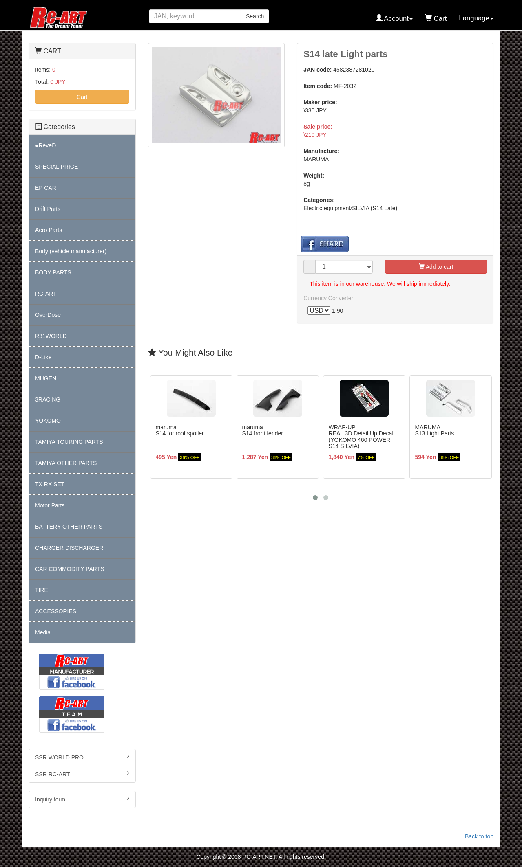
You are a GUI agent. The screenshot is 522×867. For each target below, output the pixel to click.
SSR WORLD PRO (82, 757)
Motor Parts (49, 505)
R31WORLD (51, 336)
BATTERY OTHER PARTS (68, 526)
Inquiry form (82, 799)
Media (43, 632)
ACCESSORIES (55, 611)
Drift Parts (47, 209)
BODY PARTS (53, 272)
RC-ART (46, 293)
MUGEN (45, 378)
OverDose (48, 315)
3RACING (47, 399)
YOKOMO (48, 420)
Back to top (479, 836)
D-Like (43, 357)
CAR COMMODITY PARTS (69, 569)
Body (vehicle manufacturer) (70, 251)
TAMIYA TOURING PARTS (69, 442)
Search (255, 16)
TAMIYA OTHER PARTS (66, 463)
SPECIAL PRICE (56, 166)
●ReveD (45, 145)
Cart (82, 97)
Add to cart (436, 266)
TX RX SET (49, 484)
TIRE (41, 590)
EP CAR (45, 187)
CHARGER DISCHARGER (69, 547)
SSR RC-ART (82, 773)
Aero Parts (48, 230)
